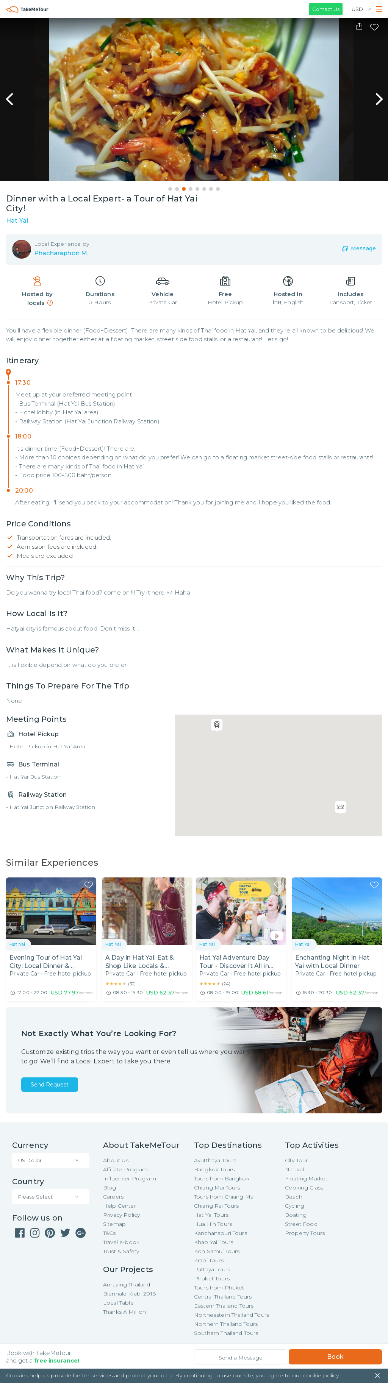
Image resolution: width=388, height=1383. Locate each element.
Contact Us (326, 9)
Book (335, 1356)
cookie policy (321, 1375)
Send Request (50, 1084)
